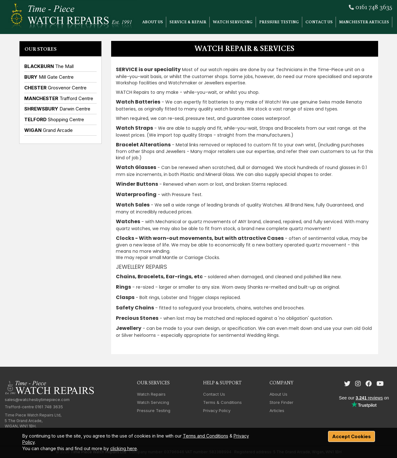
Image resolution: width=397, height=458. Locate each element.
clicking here (123, 448)
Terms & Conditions (222, 402)
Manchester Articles (364, 22)
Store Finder (281, 402)
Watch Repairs (151, 394)
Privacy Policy (216, 410)
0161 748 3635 (373, 6)
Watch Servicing (232, 22)
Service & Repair (187, 22)
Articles (276, 410)
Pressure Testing (279, 22)
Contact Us (318, 22)
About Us (152, 22)
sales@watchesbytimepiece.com (37, 399)
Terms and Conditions (205, 435)
